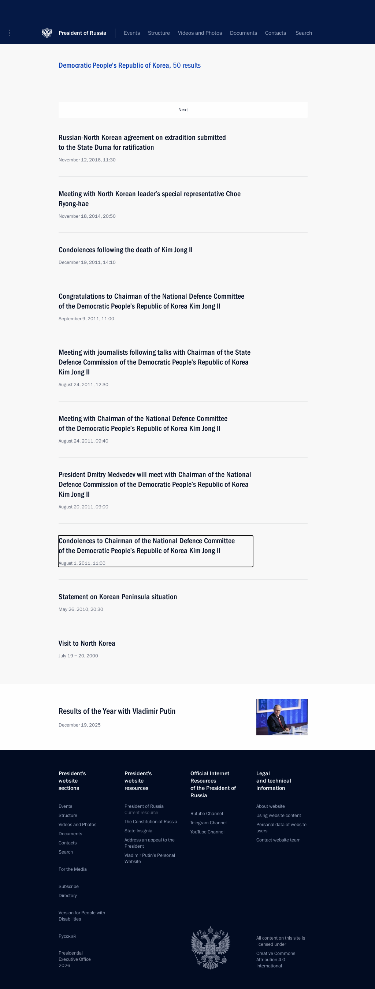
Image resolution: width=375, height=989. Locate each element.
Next (183, 110)
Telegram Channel (208, 823)
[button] (12, 11)
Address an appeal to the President (150, 843)
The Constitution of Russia (151, 821)
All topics (235, 33)
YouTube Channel (207, 832)
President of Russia (83, 10)
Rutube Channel (206, 813)
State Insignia (138, 831)
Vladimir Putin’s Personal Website (150, 858)
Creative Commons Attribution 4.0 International (275, 959)
